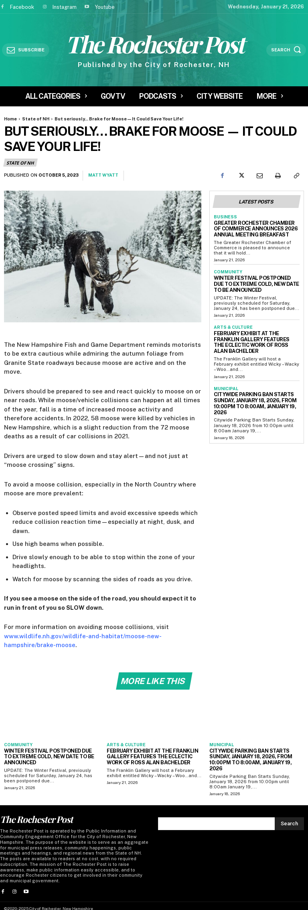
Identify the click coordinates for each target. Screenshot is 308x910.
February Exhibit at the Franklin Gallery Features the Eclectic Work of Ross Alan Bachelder (253, 331)
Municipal (225, 373)
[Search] (289, 815)
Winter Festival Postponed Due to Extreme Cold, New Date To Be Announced (255, 279)
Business (224, 216)
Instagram (65, 7)
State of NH (35, 118)
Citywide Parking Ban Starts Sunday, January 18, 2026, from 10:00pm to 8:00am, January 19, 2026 (255, 384)
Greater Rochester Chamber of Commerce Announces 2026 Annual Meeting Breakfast (256, 226)
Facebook (22, 7)
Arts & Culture (231, 320)
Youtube (105, 7)
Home (10, 118)
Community (227, 268)
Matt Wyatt (103, 175)
